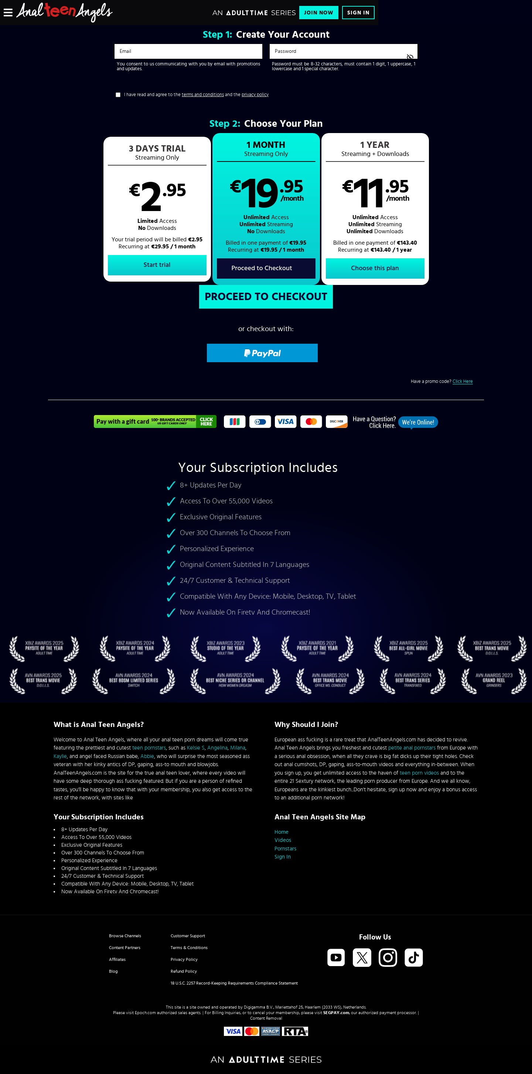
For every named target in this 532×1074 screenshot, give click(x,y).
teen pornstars (149, 748)
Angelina (217, 748)
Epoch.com (145, 1012)
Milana (237, 748)
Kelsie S (196, 748)
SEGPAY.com (336, 1012)
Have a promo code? (442, 381)
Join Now (319, 13)
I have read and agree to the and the (196, 94)
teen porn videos (419, 773)
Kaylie (60, 756)
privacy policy (255, 94)
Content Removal (266, 1018)
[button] (157, 209)
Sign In (358, 13)
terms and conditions (203, 94)
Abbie (147, 756)
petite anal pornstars (412, 748)
